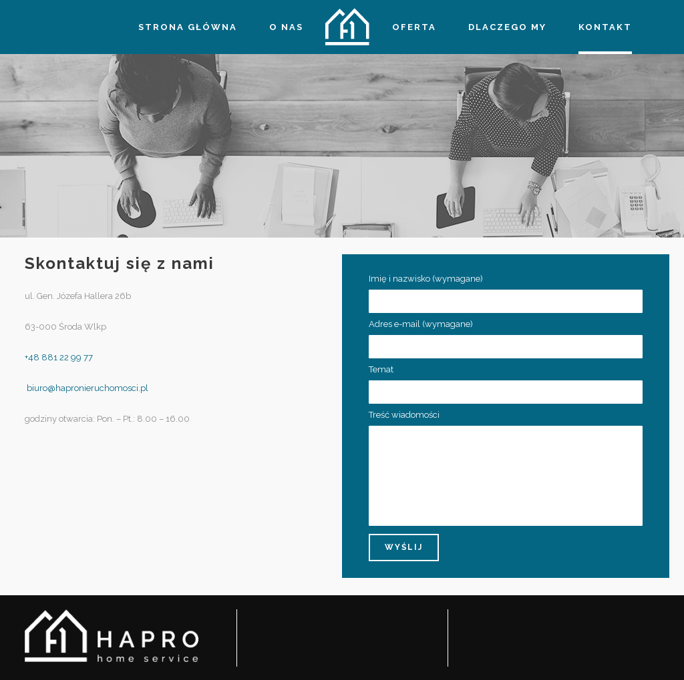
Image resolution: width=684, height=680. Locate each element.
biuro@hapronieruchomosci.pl (86, 388)
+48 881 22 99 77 (59, 357)
